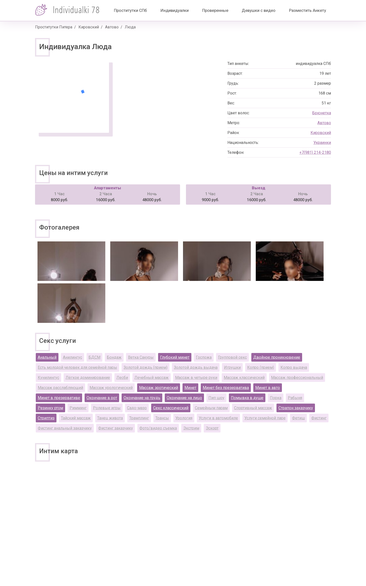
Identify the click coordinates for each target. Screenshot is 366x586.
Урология (183, 418)
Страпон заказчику (295, 408)
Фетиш (298, 418)
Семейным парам (211, 408)
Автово (112, 27)
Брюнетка (321, 113)
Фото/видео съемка (158, 428)
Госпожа (204, 357)
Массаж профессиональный (297, 377)
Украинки (322, 142)
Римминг (78, 408)
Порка (275, 397)
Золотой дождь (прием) (145, 367)
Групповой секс (232, 357)
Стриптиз (46, 418)
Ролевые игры (107, 408)
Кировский (88, 27)
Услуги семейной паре (265, 418)
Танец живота (110, 418)
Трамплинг (139, 418)
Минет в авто (267, 387)
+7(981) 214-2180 (315, 152)
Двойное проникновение (276, 357)
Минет (190, 387)
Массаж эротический (158, 387)
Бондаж (114, 357)
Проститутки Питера (53, 27)
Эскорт (212, 428)
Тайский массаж (76, 418)
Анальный (47, 357)
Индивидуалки (175, 10)
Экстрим (191, 428)
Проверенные (215, 10)
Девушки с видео (258, 10)
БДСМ (94, 357)
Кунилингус (48, 377)
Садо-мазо (137, 408)
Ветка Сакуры (141, 357)
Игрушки (232, 367)
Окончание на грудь (142, 397)
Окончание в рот (102, 397)
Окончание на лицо (184, 397)
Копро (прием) (260, 367)
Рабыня (295, 397)
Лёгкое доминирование (88, 377)
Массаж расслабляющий (60, 387)
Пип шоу (216, 397)
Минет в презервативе (59, 397)
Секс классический (170, 408)
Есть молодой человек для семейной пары (77, 367)
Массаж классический (244, 377)
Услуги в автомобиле (218, 418)
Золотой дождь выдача (196, 367)
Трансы (162, 418)
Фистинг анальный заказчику (65, 428)
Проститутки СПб (130, 10)
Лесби (122, 377)
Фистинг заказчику (115, 428)
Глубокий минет (174, 357)
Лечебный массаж (151, 377)
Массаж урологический (111, 387)
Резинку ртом (50, 408)
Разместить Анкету (307, 10)
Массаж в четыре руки (196, 377)
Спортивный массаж (253, 408)
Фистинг (319, 418)
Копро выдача (293, 367)
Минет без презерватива (226, 387)
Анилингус (72, 357)
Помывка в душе (247, 397)
